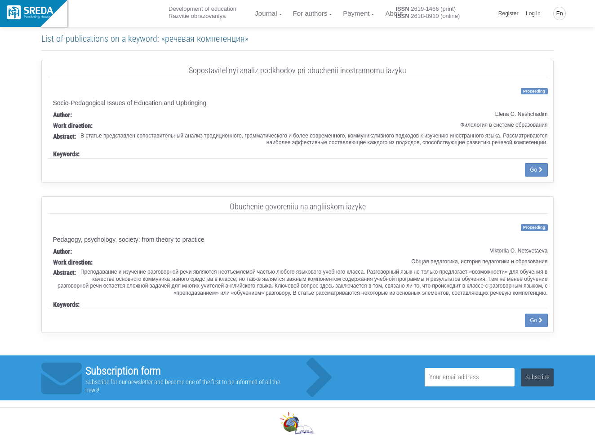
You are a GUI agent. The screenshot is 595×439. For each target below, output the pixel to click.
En (559, 13)
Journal (266, 13)
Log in (533, 13)
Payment (356, 13)
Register (508, 13)
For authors (310, 13)
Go (536, 170)
